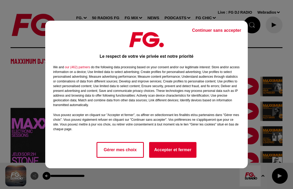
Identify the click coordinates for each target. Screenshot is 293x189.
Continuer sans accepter (216, 30)
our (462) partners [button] (77, 67)
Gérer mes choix (120, 150)
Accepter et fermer (172, 150)
